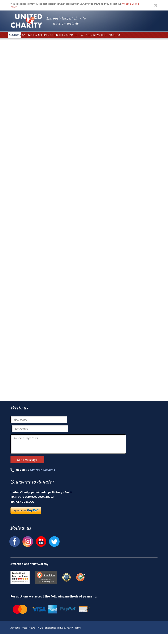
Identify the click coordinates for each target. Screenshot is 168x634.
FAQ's (40, 627)
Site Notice (50, 627)
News (32, 627)
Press (24, 627)
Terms (78, 627)
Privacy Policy (65, 627)
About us (15, 627)
